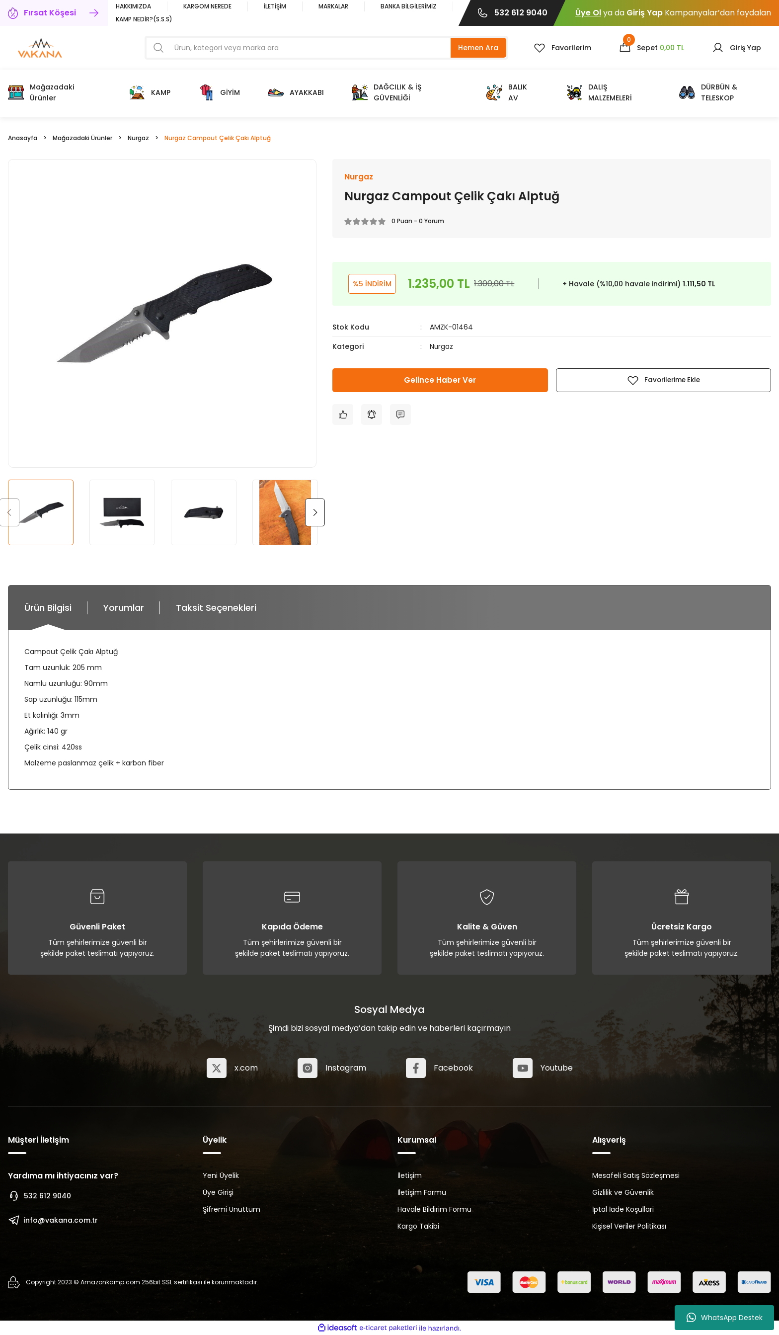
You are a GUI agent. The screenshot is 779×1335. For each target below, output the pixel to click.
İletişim (409, 1175)
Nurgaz (442, 347)
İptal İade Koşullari (623, 1209)
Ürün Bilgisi (48, 607)
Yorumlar (123, 607)
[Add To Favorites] (663, 380)
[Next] (315, 512)
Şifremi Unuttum (231, 1209)
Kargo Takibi (418, 1226)
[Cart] (651, 48)
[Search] (326, 48)
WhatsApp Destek (725, 1317)
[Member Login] (736, 48)
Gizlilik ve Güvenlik (623, 1192)
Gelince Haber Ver (439, 380)
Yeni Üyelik (221, 1175)
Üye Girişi (218, 1192)
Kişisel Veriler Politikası (629, 1226)
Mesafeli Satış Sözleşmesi (636, 1175)
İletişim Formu (421, 1192)
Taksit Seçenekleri (216, 607)
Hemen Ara (478, 48)
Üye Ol (588, 12)
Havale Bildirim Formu (434, 1209)
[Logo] (40, 47)
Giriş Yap (644, 12)
